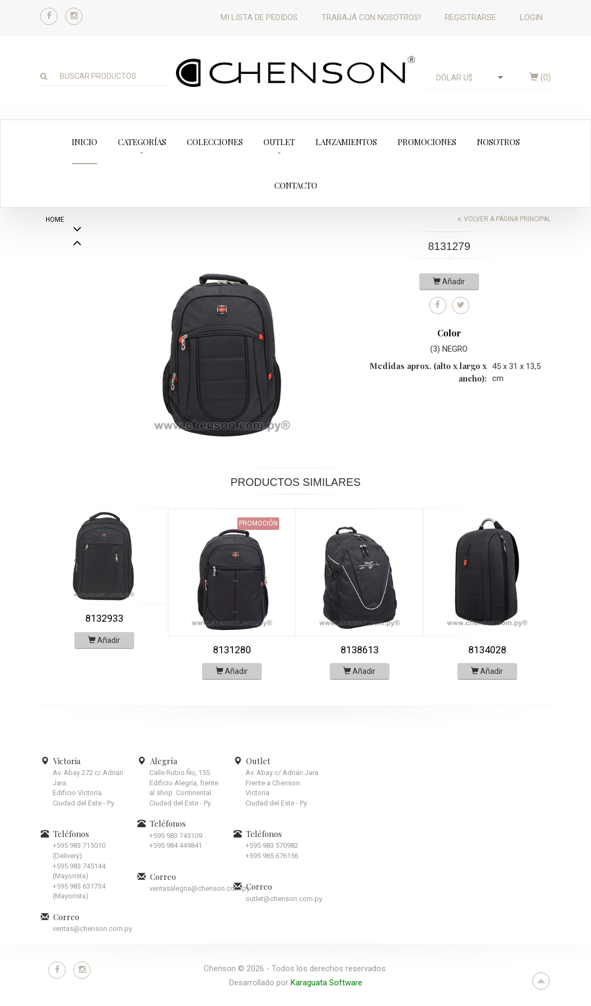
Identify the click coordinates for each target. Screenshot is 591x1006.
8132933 (104, 618)
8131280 (232, 649)
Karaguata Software (326, 983)
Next (77, 244)
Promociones (427, 141)
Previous (77, 299)
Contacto (295, 185)
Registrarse (470, 17)
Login (531, 17)
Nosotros (498, 141)
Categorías (142, 141)
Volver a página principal (507, 219)
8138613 (360, 649)
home (55, 219)
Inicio (84, 141)
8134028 (487, 649)
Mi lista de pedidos (259, 17)
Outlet (279, 141)
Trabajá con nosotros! (371, 17)
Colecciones (215, 141)
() (540, 77)
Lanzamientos (346, 141)
